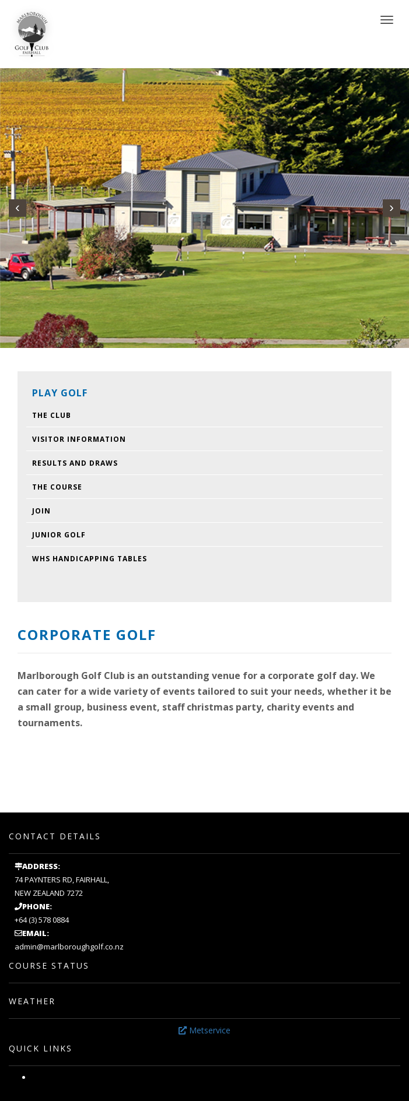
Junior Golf (59, 535)
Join (41, 511)
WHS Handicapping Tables (89, 559)
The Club (51, 415)
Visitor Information (79, 439)
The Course (57, 487)
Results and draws (75, 463)
